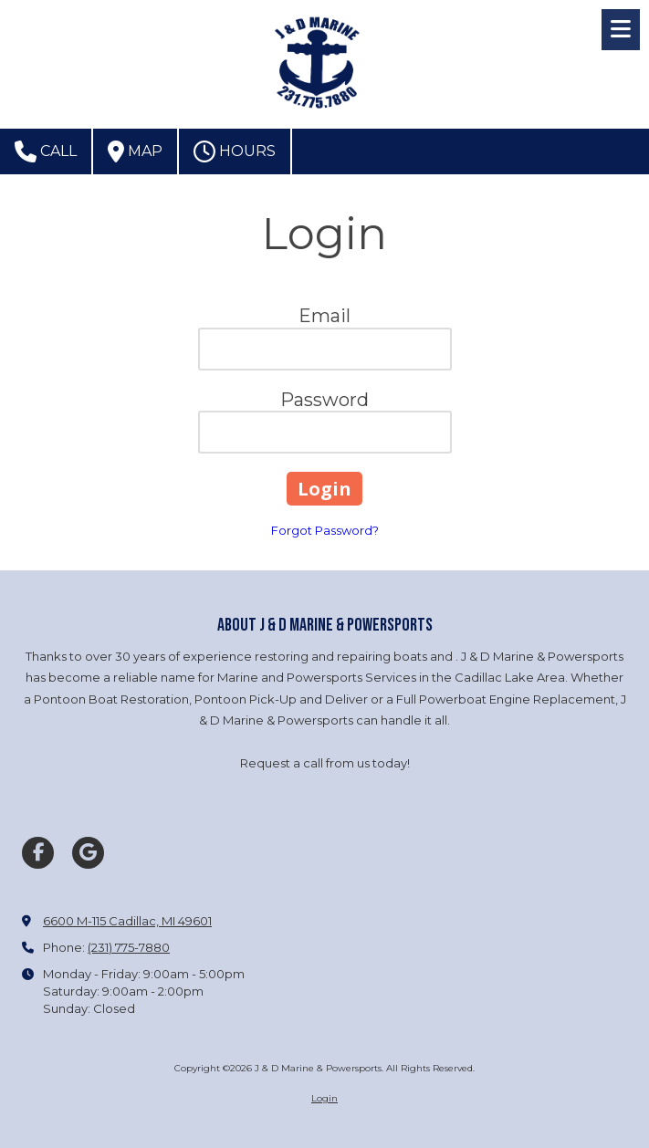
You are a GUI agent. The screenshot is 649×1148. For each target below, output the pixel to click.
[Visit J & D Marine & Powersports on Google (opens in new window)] (88, 853)
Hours (235, 151)
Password (324, 400)
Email (324, 316)
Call (46, 151)
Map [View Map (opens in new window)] (135, 151)
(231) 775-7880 (129, 947)
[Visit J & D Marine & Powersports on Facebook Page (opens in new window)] (38, 853)
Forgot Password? (325, 530)
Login (324, 1098)
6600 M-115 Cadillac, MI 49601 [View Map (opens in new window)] (127, 920)
